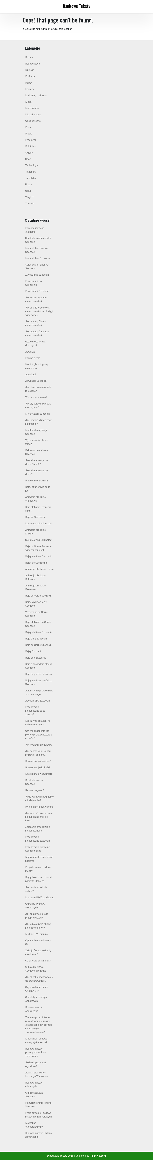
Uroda (28, 184)
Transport (30, 171)
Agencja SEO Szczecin (37, 700)
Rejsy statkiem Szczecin (38, 556)
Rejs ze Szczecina (35, 517)
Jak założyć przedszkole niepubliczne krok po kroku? (39, 817)
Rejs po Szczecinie (35, 657)
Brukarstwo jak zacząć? (38, 761)
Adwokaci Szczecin (36, 380)
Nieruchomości (33, 114)
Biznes (29, 57)
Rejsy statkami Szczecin (38, 632)
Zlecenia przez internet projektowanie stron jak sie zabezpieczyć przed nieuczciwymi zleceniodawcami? (38, 1025)
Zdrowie (29, 203)
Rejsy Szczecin (33, 651)
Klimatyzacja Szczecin (37, 413)
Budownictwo (32, 63)
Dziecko (29, 70)
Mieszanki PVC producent (39, 897)
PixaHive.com (98, 1155)
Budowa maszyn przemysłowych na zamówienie (35, 1052)
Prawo (28, 133)
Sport (28, 159)
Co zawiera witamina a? (38, 960)
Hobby (28, 82)
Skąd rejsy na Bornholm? (38, 540)
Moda (28, 101)
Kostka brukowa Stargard (38, 773)
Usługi (28, 190)
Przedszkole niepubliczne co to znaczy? (35, 711)
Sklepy (29, 152)
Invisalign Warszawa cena (39, 806)
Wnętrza (29, 197)
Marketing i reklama (36, 95)
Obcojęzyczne (33, 120)
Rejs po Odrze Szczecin (38, 595)
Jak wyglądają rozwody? (38, 744)
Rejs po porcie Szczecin (38, 674)
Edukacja (30, 76)
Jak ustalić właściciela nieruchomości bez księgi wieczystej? (39, 311)
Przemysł (30, 140)
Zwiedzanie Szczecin (37, 274)
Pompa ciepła (32, 358)
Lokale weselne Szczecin (39, 523)
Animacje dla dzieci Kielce (39, 569)
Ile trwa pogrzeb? (34, 790)
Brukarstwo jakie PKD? (37, 767)
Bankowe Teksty (76, 6)
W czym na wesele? (36, 397)
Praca (28, 127)
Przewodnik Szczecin (37, 291)
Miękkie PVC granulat (36, 934)
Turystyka (30, 178)
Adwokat (30, 351)
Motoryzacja (32, 108)
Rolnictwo (30, 146)
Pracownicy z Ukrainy (36, 480)
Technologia (31, 165)
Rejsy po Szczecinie (36, 562)
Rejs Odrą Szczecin (36, 638)
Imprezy (29, 89)
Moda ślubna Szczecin (37, 258)
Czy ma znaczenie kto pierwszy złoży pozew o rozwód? (38, 734)
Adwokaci (30, 374)
